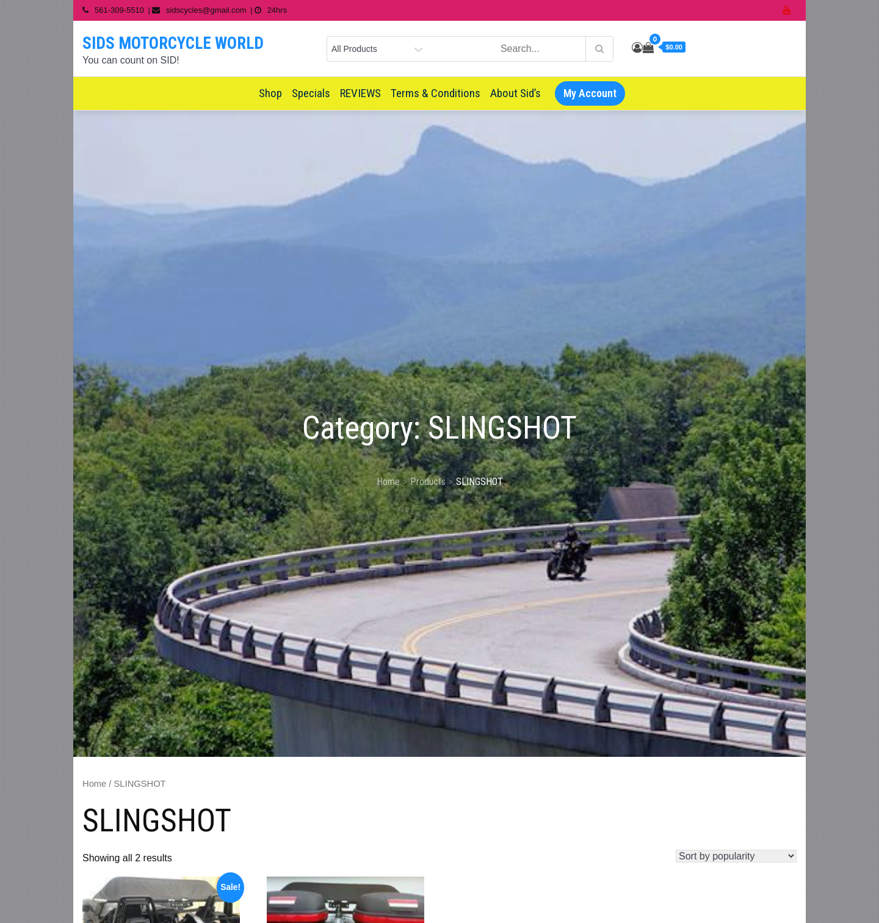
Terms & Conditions (435, 93)
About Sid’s (515, 93)
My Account (590, 93)
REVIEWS (360, 93)
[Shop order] (736, 856)
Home (94, 784)
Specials (311, 93)
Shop (270, 93)
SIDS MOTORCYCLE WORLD (173, 43)
